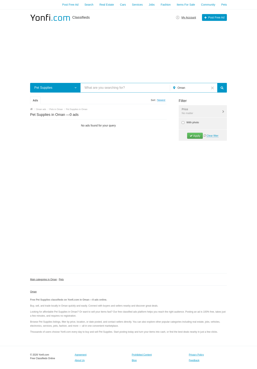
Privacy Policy (196, 354)
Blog (134, 360)
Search (89, 4)
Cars (123, 4)
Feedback (194, 360)
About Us (80, 360)
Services (137, 4)
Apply (195, 135)
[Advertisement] (128, 50)
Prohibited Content (142, 354)
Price (200, 111)
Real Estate (106, 4)
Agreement (81, 354)
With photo (192, 122)
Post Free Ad (70, 4)
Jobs (152, 4)
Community (208, 4)
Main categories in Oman (43, 279)
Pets (224, 4)
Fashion (166, 4)
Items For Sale (186, 4)
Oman (33, 291)
